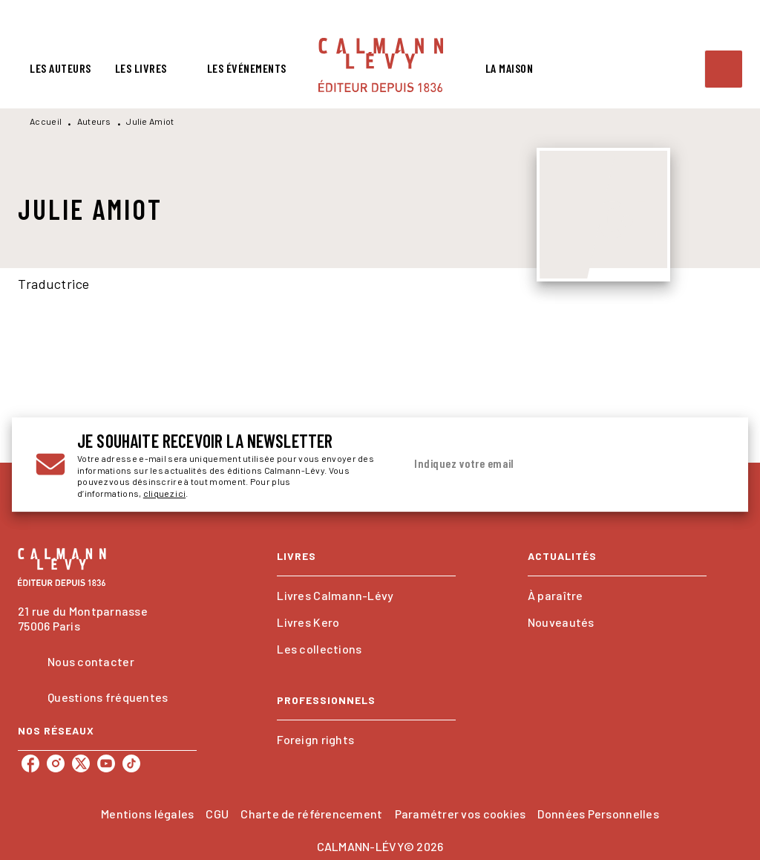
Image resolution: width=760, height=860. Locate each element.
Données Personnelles (597, 814)
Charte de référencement (311, 814)
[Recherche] (723, 69)
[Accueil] (380, 65)
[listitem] (30, 763)
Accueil (46, 121)
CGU (217, 814)
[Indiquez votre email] (545, 464)
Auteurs (94, 121)
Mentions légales (147, 814)
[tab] (60, 68)
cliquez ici (164, 494)
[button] (366, 595)
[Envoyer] (706, 465)
